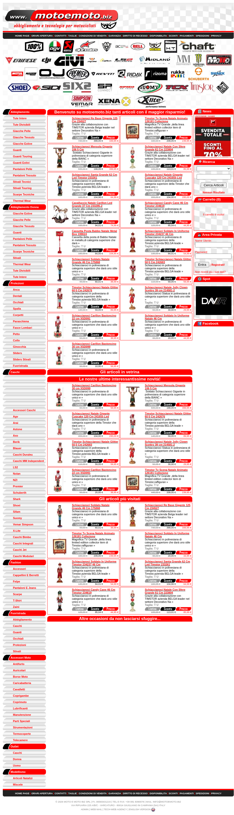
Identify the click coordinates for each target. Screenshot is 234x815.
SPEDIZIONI (202, 36)
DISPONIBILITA (158, 36)
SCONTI (173, 36)
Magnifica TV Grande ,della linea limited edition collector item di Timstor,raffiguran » (164, 127)
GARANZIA (114, 36)
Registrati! (218, 264)
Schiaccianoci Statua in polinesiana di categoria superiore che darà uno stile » (167, 296)
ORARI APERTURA (42, 36)
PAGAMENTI (187, 36)
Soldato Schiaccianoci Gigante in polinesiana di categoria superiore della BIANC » (92, 155)
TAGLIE (72, 36)
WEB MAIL (96, 809)
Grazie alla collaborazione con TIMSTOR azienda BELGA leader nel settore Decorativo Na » (167, 155)
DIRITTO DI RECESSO (135, 36)
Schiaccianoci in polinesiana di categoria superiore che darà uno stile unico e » (167, 212)
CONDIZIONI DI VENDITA (92, 36)
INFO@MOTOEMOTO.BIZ (167, 802)
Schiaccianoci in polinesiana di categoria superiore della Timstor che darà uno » (167, 183)
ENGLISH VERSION (142, 809)
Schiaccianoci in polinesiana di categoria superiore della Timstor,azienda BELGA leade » (91, 183)
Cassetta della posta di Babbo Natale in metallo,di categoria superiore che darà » (94, 240)
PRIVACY (216, 36)
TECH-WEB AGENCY (115, 809)
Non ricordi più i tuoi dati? (210, 271)
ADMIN (84, 809)
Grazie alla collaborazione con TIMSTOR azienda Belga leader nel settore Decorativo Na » (93, 127)
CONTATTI (60, 36)
